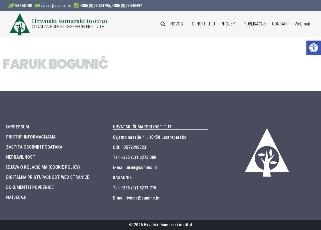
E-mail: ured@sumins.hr (135, 167)
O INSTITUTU (203, 24)
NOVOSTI (178, 24)
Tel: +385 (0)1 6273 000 (134, 157)
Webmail (302, 24)
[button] (313, 48)
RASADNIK (23, 5)
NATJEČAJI (16, 197)
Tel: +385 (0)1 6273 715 (134, 188)
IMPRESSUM (17, 127)
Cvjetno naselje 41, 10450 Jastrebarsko (149, 137)
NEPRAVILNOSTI (21, 157)
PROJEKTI (229, 24)
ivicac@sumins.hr (56, 5)
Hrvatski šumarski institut (69, 21)
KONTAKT (280, 24)
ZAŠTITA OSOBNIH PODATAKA (34, 147)
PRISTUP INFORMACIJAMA (31, 137)
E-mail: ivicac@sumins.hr (136, 198)
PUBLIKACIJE (255, 24)
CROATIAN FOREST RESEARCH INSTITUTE (68, 26)
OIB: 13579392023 (129, 147)
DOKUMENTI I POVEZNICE (30, 187)
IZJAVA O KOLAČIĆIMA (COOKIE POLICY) (43, 167)
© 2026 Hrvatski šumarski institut (160, 224)
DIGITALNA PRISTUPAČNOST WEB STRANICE (47, 177)
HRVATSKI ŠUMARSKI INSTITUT (142, 127)
